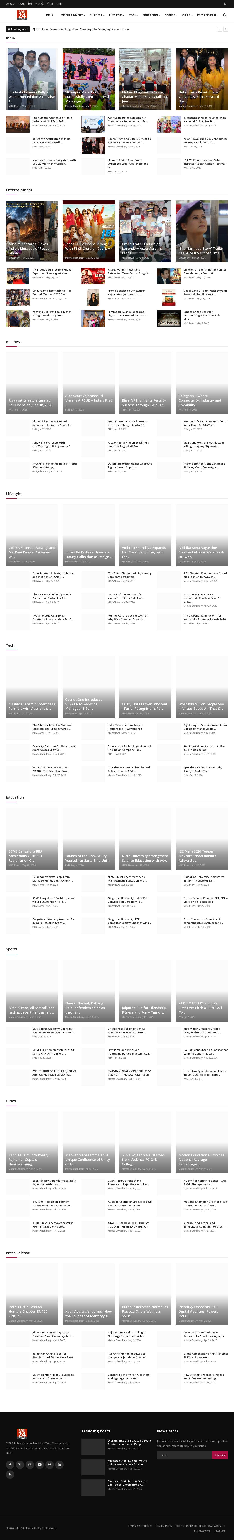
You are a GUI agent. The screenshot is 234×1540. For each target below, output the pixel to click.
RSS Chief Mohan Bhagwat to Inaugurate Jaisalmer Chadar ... (128, 1355)
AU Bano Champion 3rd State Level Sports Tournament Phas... (130, 1203)
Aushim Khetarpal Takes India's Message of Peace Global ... (29, 248)
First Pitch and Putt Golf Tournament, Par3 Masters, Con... (129, 1051)
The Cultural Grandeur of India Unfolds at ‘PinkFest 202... (52, 119)
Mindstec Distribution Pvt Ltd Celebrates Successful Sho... (127, 1462)
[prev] (220, 29)
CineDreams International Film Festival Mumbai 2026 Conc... (52, 292)
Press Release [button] (208, 15)
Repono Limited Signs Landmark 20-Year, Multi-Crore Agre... (204, 465)
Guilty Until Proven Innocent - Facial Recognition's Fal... (144, 706)
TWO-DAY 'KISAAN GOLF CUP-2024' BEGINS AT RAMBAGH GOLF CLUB (129, 1072)
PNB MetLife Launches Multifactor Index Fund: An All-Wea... (206, 423)
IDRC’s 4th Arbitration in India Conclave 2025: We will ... (51, 140)
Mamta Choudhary (74, 106)
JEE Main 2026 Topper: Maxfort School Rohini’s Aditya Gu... (197, 856)
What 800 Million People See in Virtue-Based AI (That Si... (201, 706)
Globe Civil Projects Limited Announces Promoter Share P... (52, 423)
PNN (34, 146)
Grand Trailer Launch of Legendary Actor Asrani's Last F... (142, 248)
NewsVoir (219, 1530)
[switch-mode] (225, 4)
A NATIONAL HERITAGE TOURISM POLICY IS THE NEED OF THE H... (128, 1224)
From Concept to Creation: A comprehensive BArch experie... (203, 921)
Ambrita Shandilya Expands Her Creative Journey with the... (144, 552)
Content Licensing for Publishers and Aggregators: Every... (128, 1376)
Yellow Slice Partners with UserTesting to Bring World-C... (52, 444)
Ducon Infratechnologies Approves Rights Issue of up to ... (130, 465)
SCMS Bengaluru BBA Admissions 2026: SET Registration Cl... (26, 856)
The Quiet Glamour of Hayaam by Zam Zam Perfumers (130, 575)
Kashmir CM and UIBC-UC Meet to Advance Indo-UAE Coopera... (129, 140)
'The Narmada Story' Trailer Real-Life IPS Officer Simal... (201, 250)
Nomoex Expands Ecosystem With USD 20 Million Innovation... (54, 161)
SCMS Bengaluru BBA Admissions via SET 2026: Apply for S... (53, 899)
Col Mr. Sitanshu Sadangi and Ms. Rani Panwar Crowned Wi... (32, 552)
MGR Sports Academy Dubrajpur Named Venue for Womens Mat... (53, 1030)
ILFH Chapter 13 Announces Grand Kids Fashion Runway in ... (205, 575)
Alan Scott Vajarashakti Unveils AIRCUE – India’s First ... (88, 400)
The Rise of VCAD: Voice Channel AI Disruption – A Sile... (129, 769)
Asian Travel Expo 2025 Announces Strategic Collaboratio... (205, 140)
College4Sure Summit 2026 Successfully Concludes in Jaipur (204, 1334)
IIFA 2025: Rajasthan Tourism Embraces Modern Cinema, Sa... (52, 1203)
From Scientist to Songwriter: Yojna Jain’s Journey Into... (127, 292)
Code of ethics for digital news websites (200, 1525)
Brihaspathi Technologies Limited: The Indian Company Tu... (130, 748)
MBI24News (15, 106)
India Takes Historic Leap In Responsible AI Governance (125, 726)
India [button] (51, 15)
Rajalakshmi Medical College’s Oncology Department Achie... (127, 1334)
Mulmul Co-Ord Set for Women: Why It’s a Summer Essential (128, 617)
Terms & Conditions (138, 1525)
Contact (10, 3)
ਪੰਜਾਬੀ (50, 3)
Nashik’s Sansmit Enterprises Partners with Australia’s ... (32, 706)
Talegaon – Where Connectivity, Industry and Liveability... (200, 400)
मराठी (59, 3)
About (21, 3)
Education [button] (152, 15)
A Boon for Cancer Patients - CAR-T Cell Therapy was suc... (205, 1182)
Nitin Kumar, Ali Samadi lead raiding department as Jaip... (32, 1010)
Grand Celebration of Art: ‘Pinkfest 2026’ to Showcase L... (206, 1355)
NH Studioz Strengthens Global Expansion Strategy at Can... (52, 271)
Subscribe (220, 1455)
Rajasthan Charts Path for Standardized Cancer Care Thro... (53, 1355)
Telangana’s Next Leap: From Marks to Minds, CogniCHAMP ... (52, 878)
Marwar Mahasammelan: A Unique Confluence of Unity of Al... (87, 1159)
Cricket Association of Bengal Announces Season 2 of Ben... (127, 1030)
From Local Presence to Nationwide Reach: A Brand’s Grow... (202, 598)
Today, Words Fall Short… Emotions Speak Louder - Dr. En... (53, 617)
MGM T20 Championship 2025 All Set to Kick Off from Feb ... (53, 1051)
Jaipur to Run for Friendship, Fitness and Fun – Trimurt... (144, 1010)
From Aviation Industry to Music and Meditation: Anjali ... (52, 575)
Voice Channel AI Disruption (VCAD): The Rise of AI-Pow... (50, 769)
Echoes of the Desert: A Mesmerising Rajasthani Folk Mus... (202, 315)
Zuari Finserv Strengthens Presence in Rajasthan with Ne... (128, 1182)
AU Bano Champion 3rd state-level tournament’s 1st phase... (206, 1203)
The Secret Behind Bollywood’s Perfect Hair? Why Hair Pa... (51, 596)
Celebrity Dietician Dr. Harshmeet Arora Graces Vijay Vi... (53, 748)
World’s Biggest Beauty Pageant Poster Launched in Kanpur (129, 1442)
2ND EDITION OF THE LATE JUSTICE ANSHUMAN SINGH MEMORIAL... (54, 1072)
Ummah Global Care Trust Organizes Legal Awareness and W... (128, 163)
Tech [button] (133, 15)
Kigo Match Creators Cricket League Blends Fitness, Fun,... (202, 1030)
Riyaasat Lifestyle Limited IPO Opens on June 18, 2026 (30, 402)
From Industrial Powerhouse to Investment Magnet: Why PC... (127, 423)
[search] (224, 15)
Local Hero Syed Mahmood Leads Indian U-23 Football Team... (205, 1072)
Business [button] (97, 15)
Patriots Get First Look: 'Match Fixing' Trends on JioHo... (51, 313)
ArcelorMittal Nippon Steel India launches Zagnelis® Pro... (128, 444)
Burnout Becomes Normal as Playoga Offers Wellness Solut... (145, 1311)
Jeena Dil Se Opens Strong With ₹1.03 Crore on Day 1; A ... (87, 248)
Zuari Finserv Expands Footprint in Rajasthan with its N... (54, 1182)
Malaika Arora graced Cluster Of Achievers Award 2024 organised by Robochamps (84, 29)
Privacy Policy (162, 1525)
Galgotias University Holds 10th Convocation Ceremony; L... (128, 899)
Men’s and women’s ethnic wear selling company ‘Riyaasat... (204, 444)
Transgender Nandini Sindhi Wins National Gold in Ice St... (205, 119)
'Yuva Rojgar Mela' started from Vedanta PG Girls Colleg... (143, 1159)
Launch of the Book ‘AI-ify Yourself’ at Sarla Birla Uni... (87, 858)
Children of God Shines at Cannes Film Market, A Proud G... (205, 271)
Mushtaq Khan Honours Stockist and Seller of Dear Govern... (53, 1376)
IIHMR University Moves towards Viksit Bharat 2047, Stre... (52, 1224)
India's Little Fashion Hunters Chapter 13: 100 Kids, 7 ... (28, 1311)
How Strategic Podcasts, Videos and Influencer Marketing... (204, 1376)
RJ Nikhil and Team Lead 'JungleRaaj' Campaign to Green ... (205, 1224)
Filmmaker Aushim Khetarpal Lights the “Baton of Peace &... (127, 313)
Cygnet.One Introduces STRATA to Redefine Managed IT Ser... (83, 704)
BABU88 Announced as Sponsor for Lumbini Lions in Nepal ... (206, 1051)
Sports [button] (171, 15)
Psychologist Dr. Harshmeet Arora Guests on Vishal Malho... (205, 726)
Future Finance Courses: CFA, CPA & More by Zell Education (206, 899)
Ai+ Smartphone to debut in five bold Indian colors (204, 748)
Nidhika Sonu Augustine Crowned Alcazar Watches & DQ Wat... (201, 552)
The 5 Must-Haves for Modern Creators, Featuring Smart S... (51, 726)
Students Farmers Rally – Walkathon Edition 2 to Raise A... (32, 96)
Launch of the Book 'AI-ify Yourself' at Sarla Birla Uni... (126, 596)
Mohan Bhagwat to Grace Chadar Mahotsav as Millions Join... (145, 96)
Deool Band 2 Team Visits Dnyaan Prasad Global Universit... (205, 292)
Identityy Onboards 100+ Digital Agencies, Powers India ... (198, 1311)
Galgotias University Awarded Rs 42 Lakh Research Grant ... (53, 921)
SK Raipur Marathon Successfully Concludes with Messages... (87, 96)
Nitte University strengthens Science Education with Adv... (145, 858)
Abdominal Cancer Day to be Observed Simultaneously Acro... (52, 1334)
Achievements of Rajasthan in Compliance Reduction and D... (127, 119)
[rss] (10, 1474)
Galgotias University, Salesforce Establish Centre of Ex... (204, 878)
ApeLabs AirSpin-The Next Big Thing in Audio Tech (203, 769)
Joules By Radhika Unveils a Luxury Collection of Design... (88, 554)
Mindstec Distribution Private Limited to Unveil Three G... (127, 1482)
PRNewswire (201, 1530)
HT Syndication (40, 471)
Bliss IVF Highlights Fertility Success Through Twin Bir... (144, 402)
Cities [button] (187, 15)
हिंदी (30, 3)
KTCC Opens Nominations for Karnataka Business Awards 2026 (205, 617)
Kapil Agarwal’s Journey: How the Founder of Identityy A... (88, 1313)
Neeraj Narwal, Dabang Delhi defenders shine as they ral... (85, 1007)
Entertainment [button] (73, 15)
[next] (225, 29)
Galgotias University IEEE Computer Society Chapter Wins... (129, 921)
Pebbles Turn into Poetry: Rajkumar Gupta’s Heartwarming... (29, 1159)
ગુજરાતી (39, 3)
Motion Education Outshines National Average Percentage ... (201, 1159)
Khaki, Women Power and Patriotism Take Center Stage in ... (130, 271)
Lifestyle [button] (116, 15)
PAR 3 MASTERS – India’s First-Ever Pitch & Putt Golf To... (200, 1007)
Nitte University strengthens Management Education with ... (128, 878)
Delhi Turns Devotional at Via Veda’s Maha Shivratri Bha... (199, 96)
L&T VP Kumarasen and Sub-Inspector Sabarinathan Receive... (205, 161)
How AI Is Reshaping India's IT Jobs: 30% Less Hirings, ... (54, 465)
